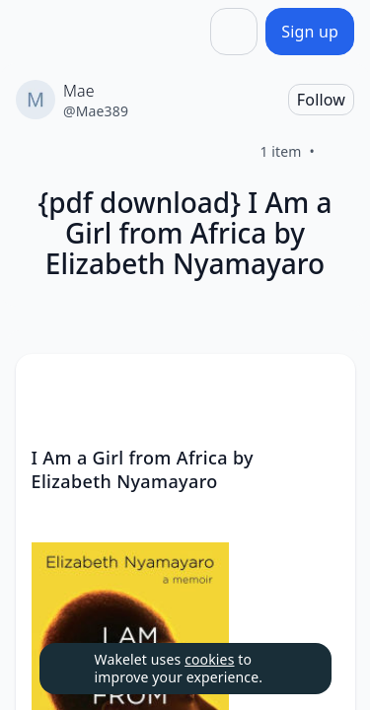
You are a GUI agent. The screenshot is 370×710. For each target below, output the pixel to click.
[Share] (234, 31)
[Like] (338, 152)
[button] (323, 387)
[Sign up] (309, 31)
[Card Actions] (323, 385)
